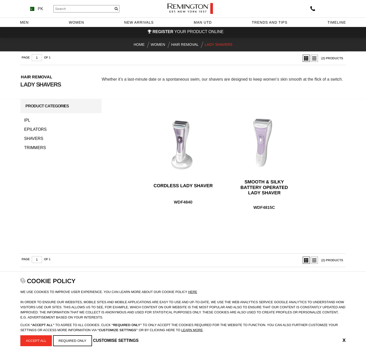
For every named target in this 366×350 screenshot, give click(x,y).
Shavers (33, 139)
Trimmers (35, 148)
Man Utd (203, 22)
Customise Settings (116, 340)
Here (192, 292)
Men (24, 22)
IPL (27, 120)
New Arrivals (139, 22)
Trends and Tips (269, 22)
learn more (192, 330)
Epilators (35, 129)
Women (76, 22)
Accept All (36, 341)
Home (139, 44)
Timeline (336, 22)
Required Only (72, 341)
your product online (187, 32)
